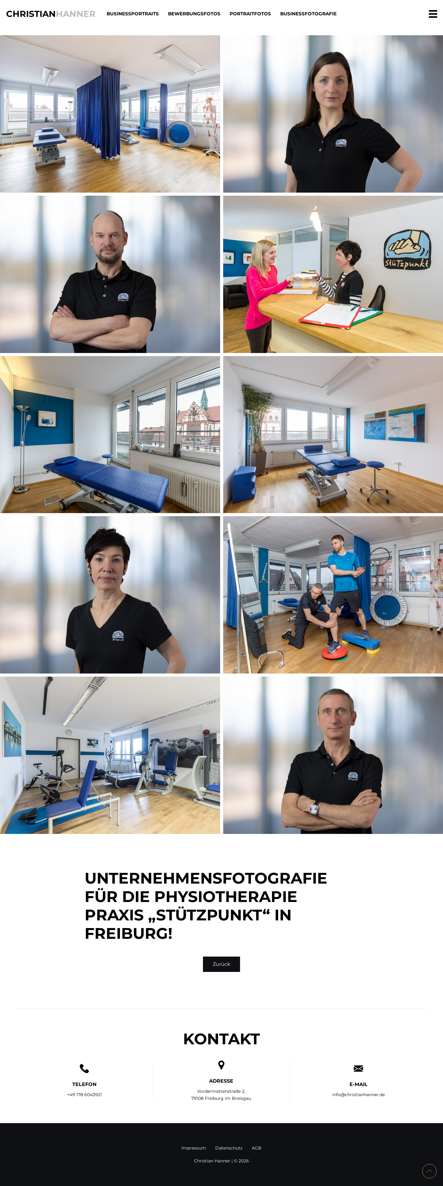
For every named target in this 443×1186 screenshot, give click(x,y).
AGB (257, 1148)
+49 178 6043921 (84, 1094)
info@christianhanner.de (358, 1094)
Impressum (193, 1148)
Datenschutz (229, 1148)
